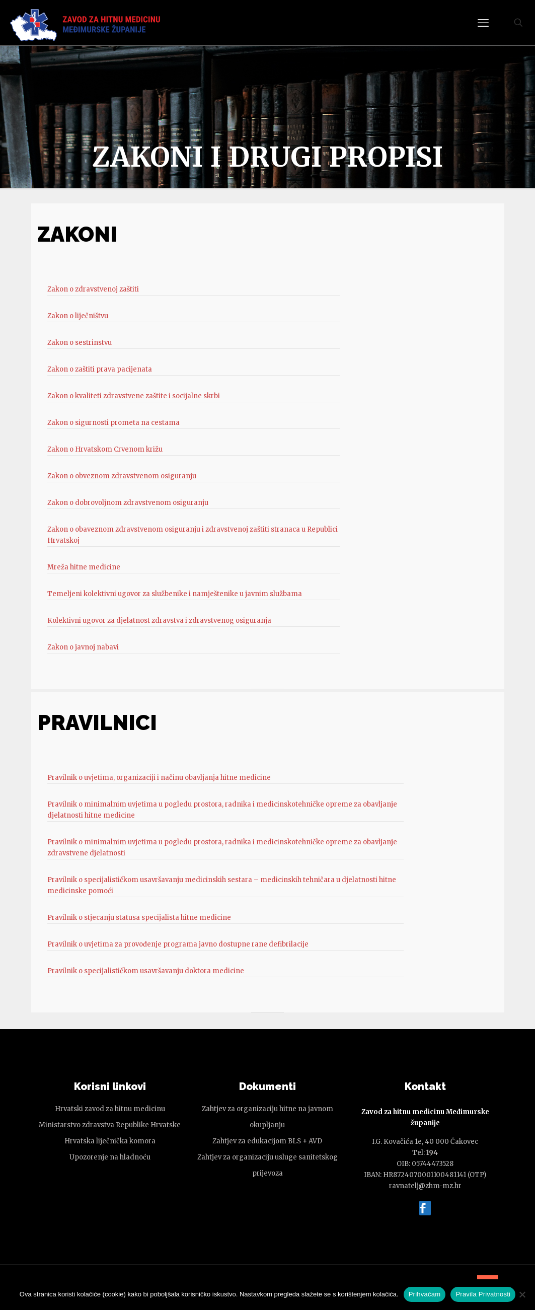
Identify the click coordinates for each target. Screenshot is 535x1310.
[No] (522, 1294)
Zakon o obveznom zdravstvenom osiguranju (121, 476)
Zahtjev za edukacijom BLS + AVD (267, 1141)
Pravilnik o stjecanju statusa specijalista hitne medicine (139, 917)
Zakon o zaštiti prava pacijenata (99, 369)
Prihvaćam (425, 1294)
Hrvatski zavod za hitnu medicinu (110, 1109)
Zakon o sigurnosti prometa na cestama (113, 422)
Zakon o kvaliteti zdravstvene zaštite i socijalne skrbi (133, 396)
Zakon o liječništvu (77, 316)
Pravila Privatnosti (482, 1294)
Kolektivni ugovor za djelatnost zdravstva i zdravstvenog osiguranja (159, 620)
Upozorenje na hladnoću (109, 1157)
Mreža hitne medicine (83, 567)
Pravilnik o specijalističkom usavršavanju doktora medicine (145, 971)
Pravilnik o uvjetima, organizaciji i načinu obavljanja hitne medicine (159, 777)
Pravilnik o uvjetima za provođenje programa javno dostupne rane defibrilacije (178, 944)
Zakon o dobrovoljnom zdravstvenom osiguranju (127, 502)
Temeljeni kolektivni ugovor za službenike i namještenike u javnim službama (174, 594)
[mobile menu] (483, 22)
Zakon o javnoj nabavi (83, 647)
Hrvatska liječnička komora (110, 1141)
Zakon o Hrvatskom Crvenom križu (105, 449)
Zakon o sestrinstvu (79, 342)
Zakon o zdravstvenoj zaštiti (93, 289)
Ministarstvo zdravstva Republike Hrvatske (110, 1125)
